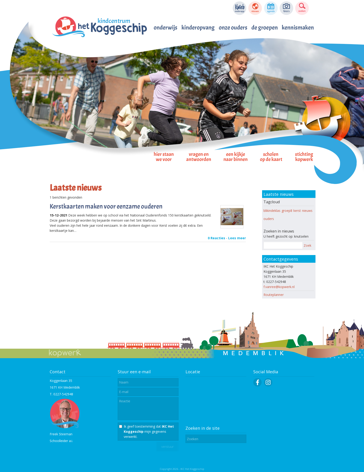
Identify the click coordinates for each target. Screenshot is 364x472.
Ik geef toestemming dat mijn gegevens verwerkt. (149, 431)
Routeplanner (273, 294)
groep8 (287, 210)
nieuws (307, 210)
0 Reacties (216, 238)
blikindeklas (271, 210)
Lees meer (237, 238)
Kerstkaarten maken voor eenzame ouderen (106, 206)
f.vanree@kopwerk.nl (279, 287)
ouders (268, 218)
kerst (297, 210)
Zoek (307, 245)
